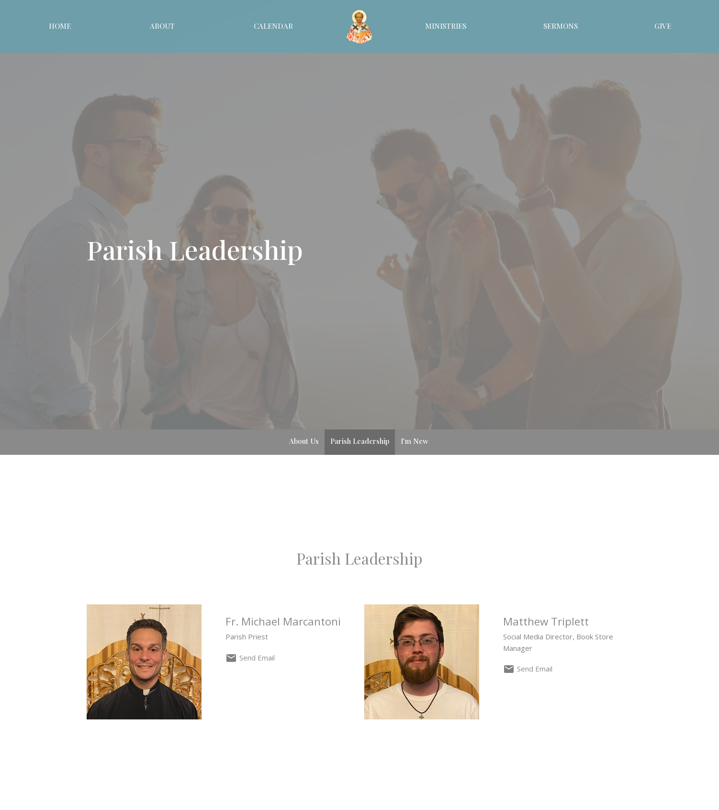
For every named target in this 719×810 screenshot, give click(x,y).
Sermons (560, 26)
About (162, 26)
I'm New (414, 441)
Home (60, 26)
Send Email (257, 657)
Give (662, 26)
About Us (304, 441)
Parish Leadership (359, 441)
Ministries (445, 26)
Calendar (273, 26)
